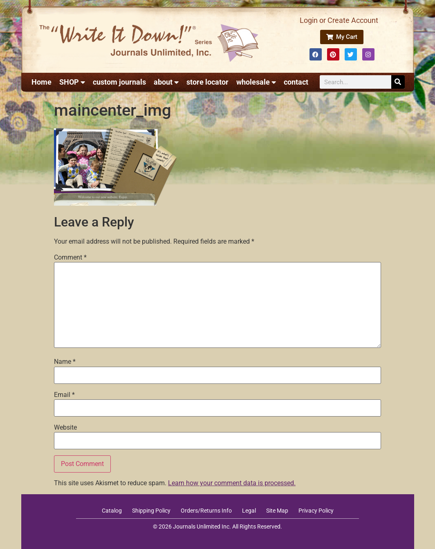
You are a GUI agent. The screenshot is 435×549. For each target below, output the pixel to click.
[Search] (398, 82)
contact (296, 82)
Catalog (112, 510)
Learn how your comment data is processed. (232, 483)
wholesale (256, 82)
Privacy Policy (316, 510)
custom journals (119, 82)
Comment (70, 257)
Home (41, 82)
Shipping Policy (151, 510)
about (166, 82)
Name (65, 362)
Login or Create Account (339, 20)
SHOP (72, 82)
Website (65, 427)
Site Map (277, 510)
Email (64, 395)
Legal (249, 510)
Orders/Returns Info (206, 510)
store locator (207, 82)
